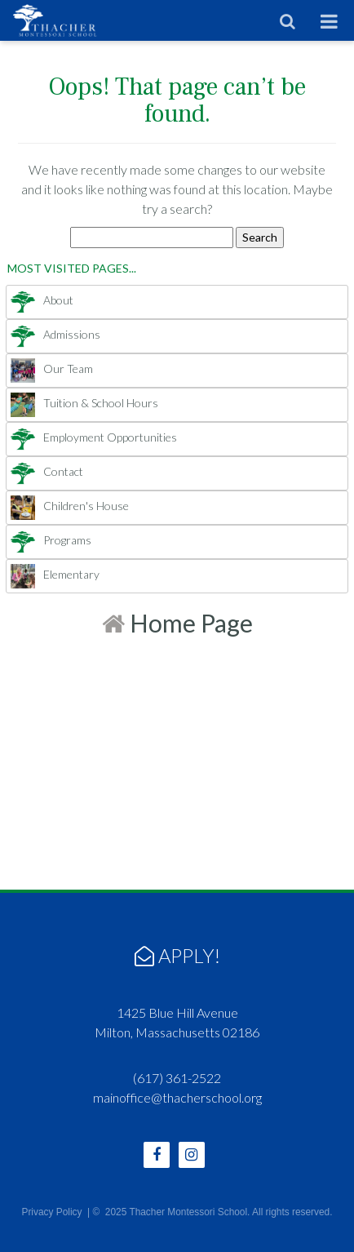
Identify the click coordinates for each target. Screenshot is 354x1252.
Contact (47, 471)
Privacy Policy (51, 1212)
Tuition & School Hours (84, 403)
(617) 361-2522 (177, 1078)
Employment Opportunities (94, 437)
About (42, 300)
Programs (51, 540)
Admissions (55, 334)
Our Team (52, 368)
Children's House (70, 506)
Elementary (55, 574)
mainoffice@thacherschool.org (177, 1097)
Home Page (177, 622)
